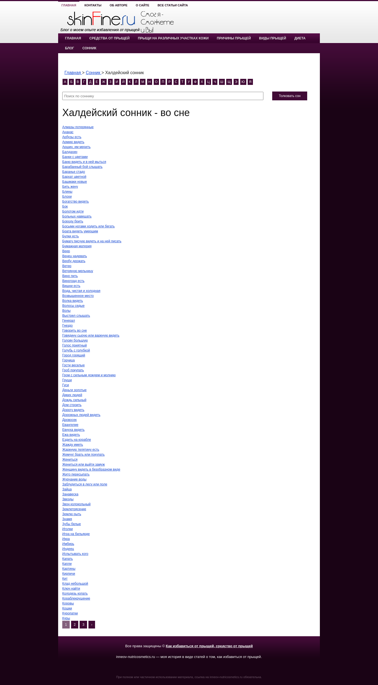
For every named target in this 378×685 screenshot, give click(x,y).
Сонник (89, 48)
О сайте (142, 5)
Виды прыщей (272, 38)
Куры (66, 618)
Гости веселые (73, 365)
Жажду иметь (72, 445)
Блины (67, 192)
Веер (66, 251)
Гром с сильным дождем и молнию (89, 375)
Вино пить (70, 276)
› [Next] (91, 625)
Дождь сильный (74, 400)
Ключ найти (71, 588)
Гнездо (67, 325)
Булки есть (70, 236)
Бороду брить (72, 221)
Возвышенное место (78, 296)
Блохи (67, 196)
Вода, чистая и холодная (81, 291)
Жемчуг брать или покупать (83, 454)
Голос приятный (74, 345)
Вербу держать (73, 261)
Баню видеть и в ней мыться (84, 162)
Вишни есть (71, 286)
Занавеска (70, 494)
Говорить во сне (74, 330)
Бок (65, 206)
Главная (68, 5)
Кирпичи (68, 574)
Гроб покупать (73, 370)
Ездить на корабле (76, 440)
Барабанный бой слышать (82, 167)
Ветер (66, 266)
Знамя (67, 519)
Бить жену (70, 187)
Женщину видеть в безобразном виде (91, 469)
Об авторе (119, 5)
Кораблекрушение (76, 598)
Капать (67, 559)
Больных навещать (76, 216)
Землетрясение (74, 509)
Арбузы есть (71, 137)
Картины (68, 569)
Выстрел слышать (76, 316)
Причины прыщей (234, 38)
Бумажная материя (76, 246)
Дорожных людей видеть (81, 415)
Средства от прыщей (109, 38)
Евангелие (70, 425)
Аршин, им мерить (76, 147)
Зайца (67, 489)
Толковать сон (290, 96)
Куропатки (70, 613)
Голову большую (75, 340)
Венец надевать (74, 256)
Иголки (67, 529)
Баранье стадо (73, 172)
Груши (67, 380)
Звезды (68, 499)
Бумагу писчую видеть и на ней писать (91, 241)
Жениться (69, 459)
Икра (66, 539)
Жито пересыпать (76, 474)
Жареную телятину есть (80, 450)
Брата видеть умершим (80, 231)
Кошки (67, 608)
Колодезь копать (75, 593)
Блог (69, 48)
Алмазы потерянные (78, 127)
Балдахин (69, 152)
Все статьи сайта (173, 5)
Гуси (65, 385)
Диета (299, 38)
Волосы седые (73, 306)
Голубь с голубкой (76, 350)
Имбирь (68, 544)
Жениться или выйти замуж (83, 464)
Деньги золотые (74, 390)
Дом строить (72, 405)
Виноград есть (73, 281)
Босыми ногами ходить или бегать (88, 226)
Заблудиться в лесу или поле (84, 484)
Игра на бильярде (76, 534)
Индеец (68, 549)
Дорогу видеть (73, 410)
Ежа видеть (71, 435)
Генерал (68, 321)
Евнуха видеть (73, 430)
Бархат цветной (74, 177)
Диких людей (72, 395)
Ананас (68, 132)
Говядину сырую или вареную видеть (90, 335)
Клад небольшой (75, 583)
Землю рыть (71, 514)
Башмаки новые (74, 182)
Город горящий (73, 355)
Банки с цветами (75, 157)
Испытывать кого (75, 554)
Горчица (68, 360)
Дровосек (69, 420)
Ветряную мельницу (77, 271)
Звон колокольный (76, 504)
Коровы (68, 603)
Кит (65, 579)
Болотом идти (72, 211)
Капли (67, 564)
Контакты (92, 5)
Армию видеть (73, 142)
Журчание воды (74, 479)
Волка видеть (72, 301)
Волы (66, 311)
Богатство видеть (75, 201)
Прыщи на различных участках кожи (173, 38)
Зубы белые (71, 524)
